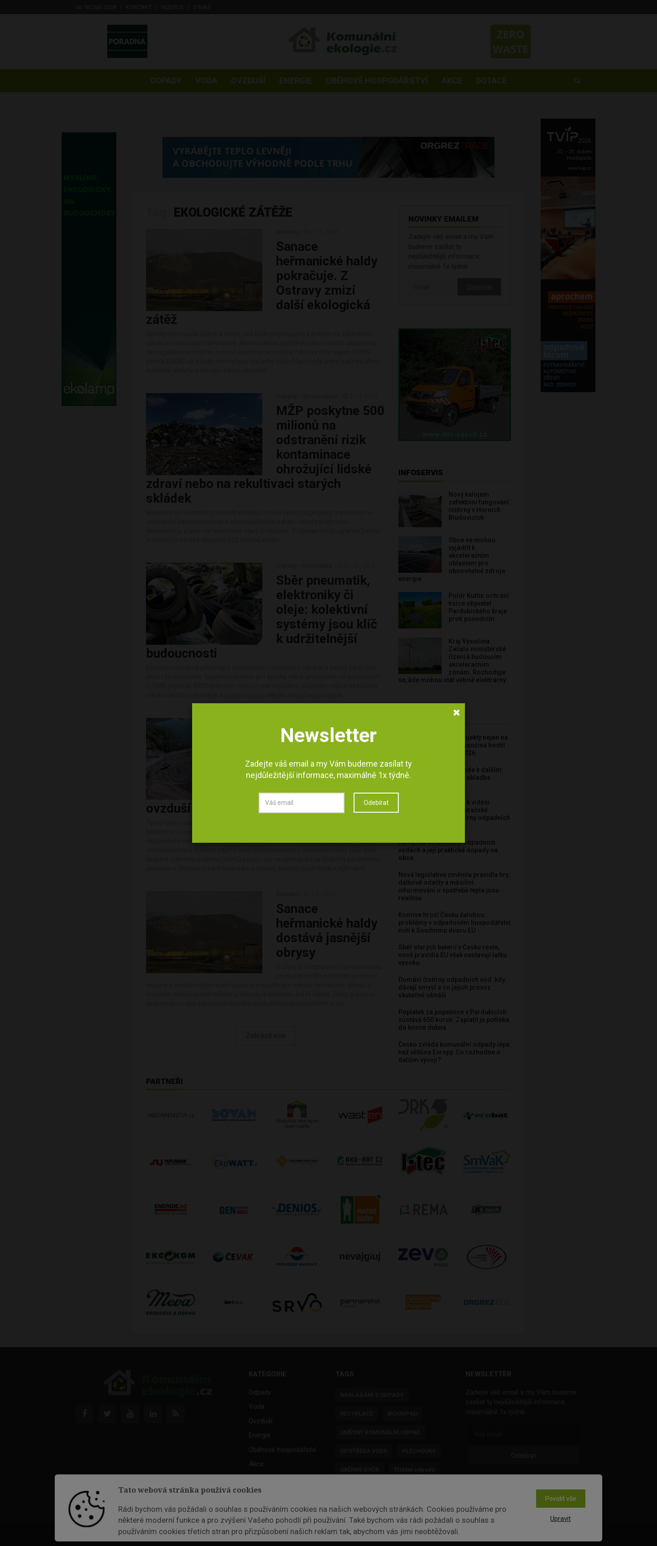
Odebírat (376, 802)
